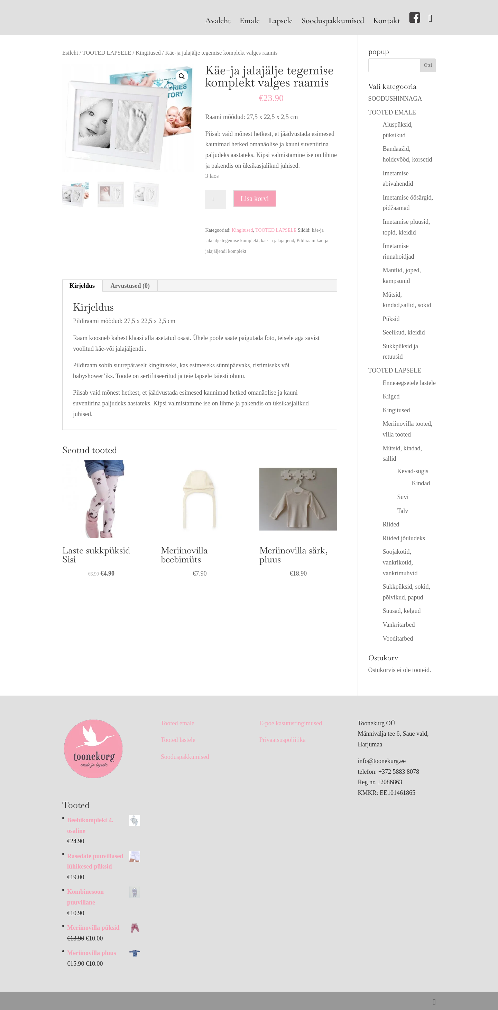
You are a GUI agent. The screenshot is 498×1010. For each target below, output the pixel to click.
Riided (391, 524)
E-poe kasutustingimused (290, 723)
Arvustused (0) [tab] (130, 285)
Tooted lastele (178, 739)
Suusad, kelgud (402, 610)
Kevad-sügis (412, 471)
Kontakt (386, 22)
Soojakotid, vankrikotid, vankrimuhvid (400, 562)
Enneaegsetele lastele (409, 382)
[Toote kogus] (215, 199)
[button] (182, 76)
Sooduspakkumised (333, 22)
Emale (250, 22)
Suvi (403, 497)
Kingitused (148, 52)
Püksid (391, 318)
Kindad (421, 483)
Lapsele (281, 22)
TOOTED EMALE (392, 112)
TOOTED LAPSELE (107, 52)
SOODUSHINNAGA (395, 98)
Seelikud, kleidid (404, 332)
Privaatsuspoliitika (282, 739)
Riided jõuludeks (404, 538)
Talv (402, 510)
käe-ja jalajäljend (277, 240)
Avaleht (218, 22)
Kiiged (391, 396)
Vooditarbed (398, 638)
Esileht (70, 52)
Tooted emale (177, 723)
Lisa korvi (255, 198)
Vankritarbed (399, 624)
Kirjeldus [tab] (82, 285)
